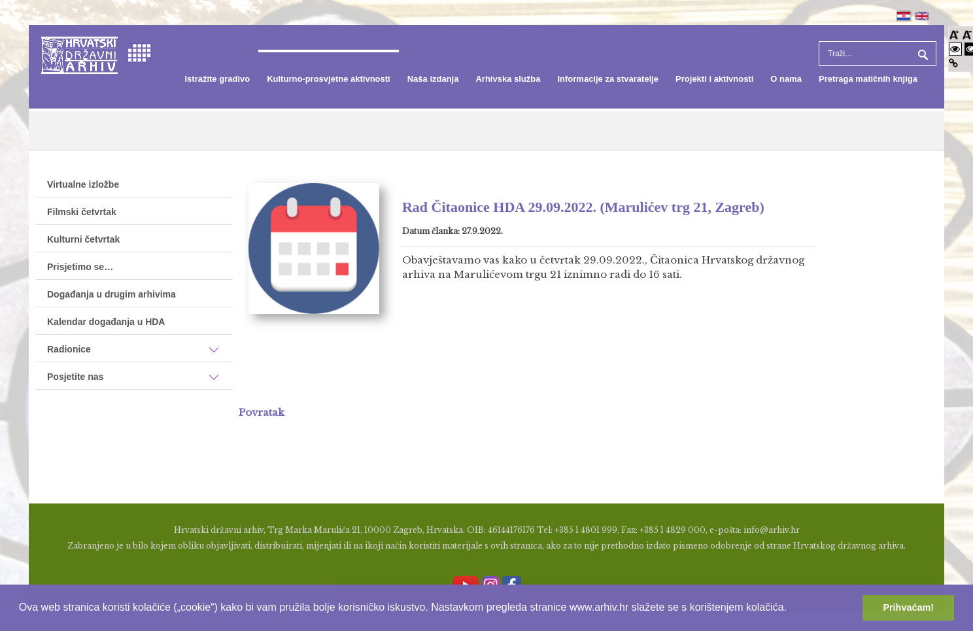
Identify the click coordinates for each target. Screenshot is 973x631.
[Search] (877, 53)
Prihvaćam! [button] (908, 607)
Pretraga (921, 53)
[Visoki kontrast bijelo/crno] (955, 48)
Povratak (261, 412)
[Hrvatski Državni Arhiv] (79, 54)
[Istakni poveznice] (953, 63)
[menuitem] (217, 79)
